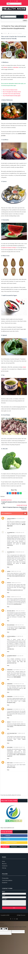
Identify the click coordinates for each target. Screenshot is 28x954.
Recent (5, 846)
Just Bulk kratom (12, 733)
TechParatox (10, 532)
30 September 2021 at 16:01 (19, 669)
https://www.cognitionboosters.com (17, 576)
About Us (4, 863)
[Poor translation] (5, 929)
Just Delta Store (10, 649)
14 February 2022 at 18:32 (17, 722)
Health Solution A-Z (13, 33)
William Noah (10, 624)
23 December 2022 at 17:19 (19, 762)
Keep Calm (9, 762)
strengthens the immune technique (8, 247)
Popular (14, 846)
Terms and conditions (7, 880)
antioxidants (16, 67)
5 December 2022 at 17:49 (19, 747)
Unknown (9, 669)
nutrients (5, 67)
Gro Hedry (10, 747)
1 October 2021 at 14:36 (18, 683)
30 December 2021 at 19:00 (19, 709)
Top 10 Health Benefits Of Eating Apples (12, 95)
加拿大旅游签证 (17, 677)
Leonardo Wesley (12, 655)
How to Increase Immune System (10, 89)
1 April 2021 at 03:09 (19, 610)
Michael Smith (11, 610)
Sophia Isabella (11, 636)
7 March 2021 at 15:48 (16, 571)
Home (3, 861)
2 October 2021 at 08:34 (18, 696)
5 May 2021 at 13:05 (19, 624)
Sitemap (4, 868)
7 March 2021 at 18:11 (16, 582)
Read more (9, 715)
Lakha (8, 571)
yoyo (8, 596)
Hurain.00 (9, 709)
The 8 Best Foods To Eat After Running (11, 93)
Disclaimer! (4, 882)
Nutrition (20, 33)
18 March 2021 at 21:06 (15, 596)
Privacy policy (5, 878)
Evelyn (9, 582)
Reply (8, 528)
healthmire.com (13, 915)
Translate (23, 846)
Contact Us (4, 865)
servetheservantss (17, 604)
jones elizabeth (11, 518)
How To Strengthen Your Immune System (12, 91)
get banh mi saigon (11, 767)
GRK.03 (8, 722)
